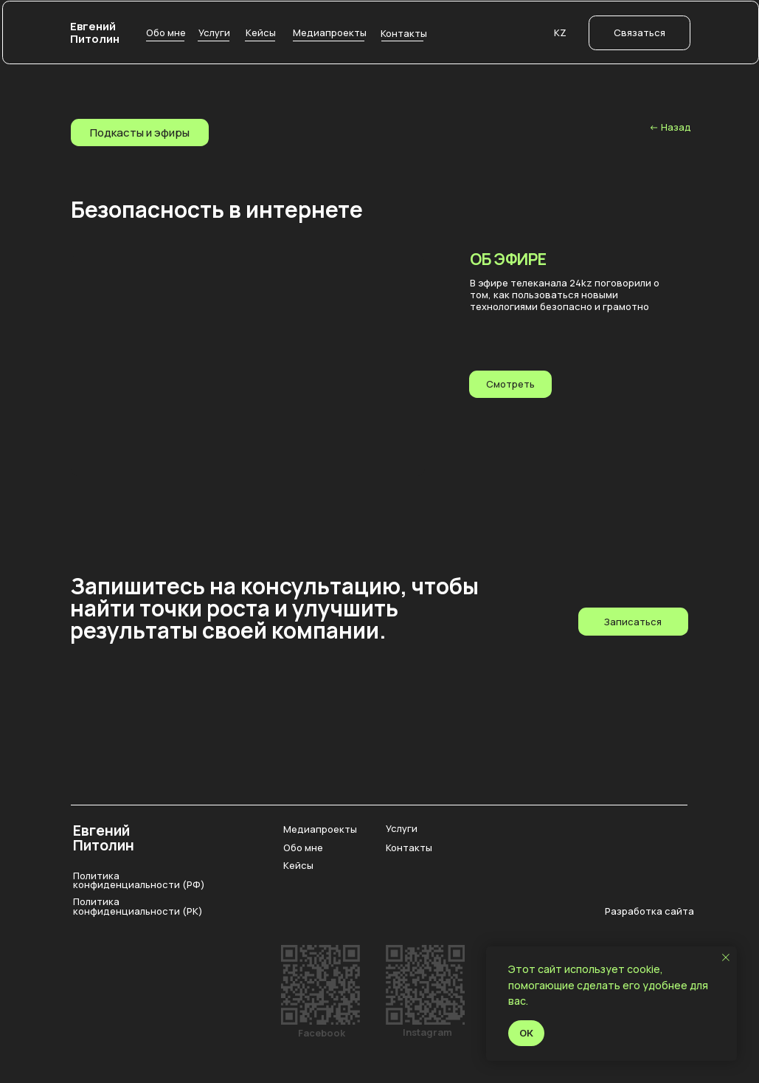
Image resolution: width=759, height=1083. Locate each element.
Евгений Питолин (94, 32)
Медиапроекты (320, 829)
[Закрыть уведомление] (725, 957)
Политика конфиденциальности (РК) (138, 906)
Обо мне (303, 847)
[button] (639, 32)
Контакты (409, 847)
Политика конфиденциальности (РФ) (139, 880)
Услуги (401, 828)
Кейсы (298, 865)
